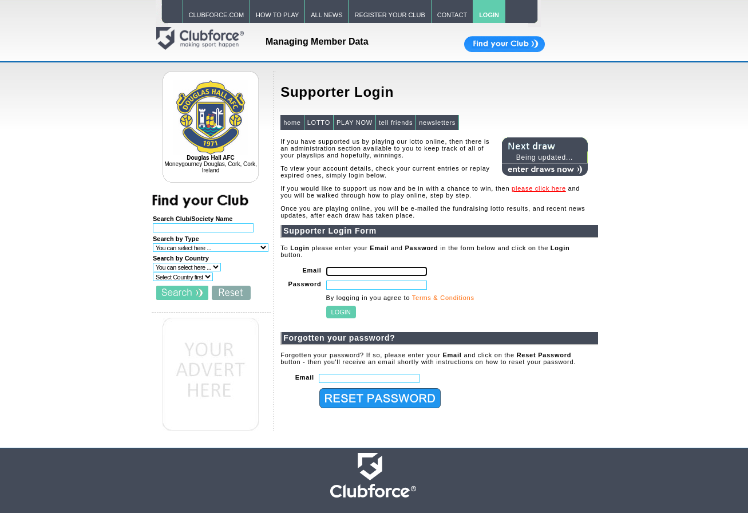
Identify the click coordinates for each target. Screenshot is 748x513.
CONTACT (452, 14)
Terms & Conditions (443, 297)
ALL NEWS (326, 14)
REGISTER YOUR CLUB (389, 14)
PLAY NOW (355, 122)
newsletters (437, 122)
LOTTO (318, 122)
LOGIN (489, 14)
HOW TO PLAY (277, 14)
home (292, 122)
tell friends (396, 122)
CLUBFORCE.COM (216, 14)
